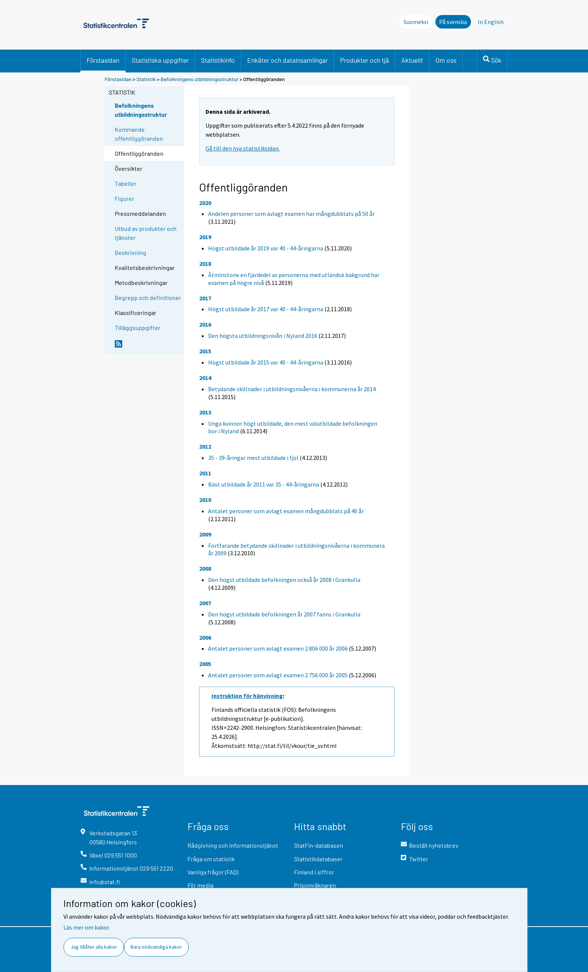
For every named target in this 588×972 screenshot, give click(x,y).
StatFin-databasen (318, 845)
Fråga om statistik (211, 858)
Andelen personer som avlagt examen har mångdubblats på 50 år (291, 213)
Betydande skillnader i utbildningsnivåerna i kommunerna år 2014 (292, 389)
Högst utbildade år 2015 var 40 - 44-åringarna (265, 362)
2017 (205, 298)
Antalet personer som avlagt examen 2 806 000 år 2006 (278, 648)
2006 (205, 637)
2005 (205, 664)
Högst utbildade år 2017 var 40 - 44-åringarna (265, 309)
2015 (205, 351)
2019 (205, 237)
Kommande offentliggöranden (139, 134)
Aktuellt (412, 60)
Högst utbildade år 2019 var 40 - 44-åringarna (265, 248)
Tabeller (125, 183)
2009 (205, 534)
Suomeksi (416, 22)
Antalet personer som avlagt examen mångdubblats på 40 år (286, 511)
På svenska (453, 22)
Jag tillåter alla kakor (93, 946)
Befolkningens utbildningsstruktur (200, 79)
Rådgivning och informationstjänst (233, 845)
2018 (205, 263)
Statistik (146, 79)
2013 (205, 412)
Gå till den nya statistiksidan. (243, 148)
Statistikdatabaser (318, 858)
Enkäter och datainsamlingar (287, 60)
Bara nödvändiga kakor (156, 946)
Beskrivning (130, 252)
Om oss (445, 60)
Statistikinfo (218, 60)
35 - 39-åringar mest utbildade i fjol (253, 457)
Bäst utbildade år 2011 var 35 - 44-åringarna (263, 484)
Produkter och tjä (364, 60)
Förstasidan (103, 60)
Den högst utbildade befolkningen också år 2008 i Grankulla (284, 579)
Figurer (124, 198)
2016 (205, 324)
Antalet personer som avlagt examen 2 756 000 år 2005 (278, 675)
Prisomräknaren (315, 885)
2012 (205, 446)
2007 (205, 603)
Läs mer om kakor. (86, 927)
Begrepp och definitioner (148, 297)
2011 (205, 473)
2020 (205, 202)
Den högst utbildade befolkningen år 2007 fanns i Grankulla (284, 614)
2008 (205, 568)
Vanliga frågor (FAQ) (213, 872)
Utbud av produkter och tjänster (146, 233)
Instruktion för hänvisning (247, 695)
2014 (205, 377)
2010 (205, 499)
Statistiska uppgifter (160, 60)
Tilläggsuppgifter (137, 327)
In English (491, 22)
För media (200, 885)
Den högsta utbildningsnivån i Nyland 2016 (262, 335)
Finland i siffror (314, 872)
